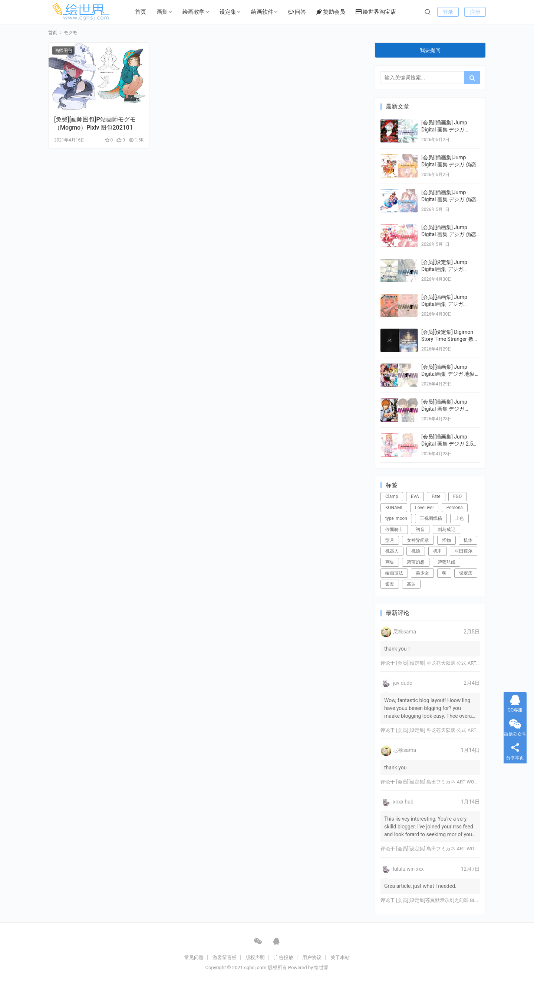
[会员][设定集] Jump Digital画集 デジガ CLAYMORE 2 (444, 269)
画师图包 (63, 50)
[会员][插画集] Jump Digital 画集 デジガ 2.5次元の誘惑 (449, 444)
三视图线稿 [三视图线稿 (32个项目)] (431, 518)
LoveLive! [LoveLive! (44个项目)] (424, 507)
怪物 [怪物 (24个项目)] (446, 540)
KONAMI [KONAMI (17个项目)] (393, 507)
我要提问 (430, 50)
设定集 (228, 12)
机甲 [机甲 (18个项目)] (437, 551)
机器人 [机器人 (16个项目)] (392, 551)
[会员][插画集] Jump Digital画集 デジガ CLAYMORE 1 (444, 304)
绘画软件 (262, 12)
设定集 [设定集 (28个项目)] (465, 573)
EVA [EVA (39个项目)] (415, 496)
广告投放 (283, 957)
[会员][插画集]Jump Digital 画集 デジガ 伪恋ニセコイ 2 (448, 199)
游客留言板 (224, 957)
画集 (162, 12)
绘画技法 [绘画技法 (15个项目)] (394, 573)
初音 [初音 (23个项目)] (420, 529)
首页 (140, 12)
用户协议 (312, 957)
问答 (297, 12)
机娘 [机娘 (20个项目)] (415, 551)
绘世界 (321, 967)
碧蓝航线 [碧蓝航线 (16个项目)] (446, 562)
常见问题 (194, 957)
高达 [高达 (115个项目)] (411, 584)
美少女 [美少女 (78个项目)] (422, 573)
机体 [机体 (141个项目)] (468, 540)
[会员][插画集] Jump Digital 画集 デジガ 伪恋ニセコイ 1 (448, 234)
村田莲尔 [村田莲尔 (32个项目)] (463, 551)
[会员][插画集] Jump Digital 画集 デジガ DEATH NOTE (444, 409)
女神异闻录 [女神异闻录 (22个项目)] (418, 540)
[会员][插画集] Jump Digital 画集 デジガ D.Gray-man (444, 130)
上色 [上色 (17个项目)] (459, 518)
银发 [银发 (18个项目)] (389, 584)
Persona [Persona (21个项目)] (454, 507)
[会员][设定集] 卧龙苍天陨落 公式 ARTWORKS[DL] (448, 663)
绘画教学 (193, 12)
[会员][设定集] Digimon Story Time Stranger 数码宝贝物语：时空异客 (450, 339)
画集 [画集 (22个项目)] (389, 562)
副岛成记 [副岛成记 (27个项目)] (446, 529)
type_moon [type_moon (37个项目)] (396, 518)
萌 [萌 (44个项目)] (444, 573)
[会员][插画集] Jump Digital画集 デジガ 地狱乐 (448, 374)
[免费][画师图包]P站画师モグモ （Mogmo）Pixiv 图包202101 (95, 123)
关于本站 (340, 957)
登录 (448, 12)
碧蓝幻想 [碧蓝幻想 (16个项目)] (416, 562)
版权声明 (255, 957)
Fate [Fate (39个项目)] (436, 496)
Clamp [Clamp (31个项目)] (391, 496)
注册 (475, 12)
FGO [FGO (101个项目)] (457, 496)
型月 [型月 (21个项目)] (389, 540)
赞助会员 (330, 12)
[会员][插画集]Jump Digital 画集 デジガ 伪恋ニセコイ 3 (448, 164)
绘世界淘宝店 (376, 12)
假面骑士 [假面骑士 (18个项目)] (394, 529)
